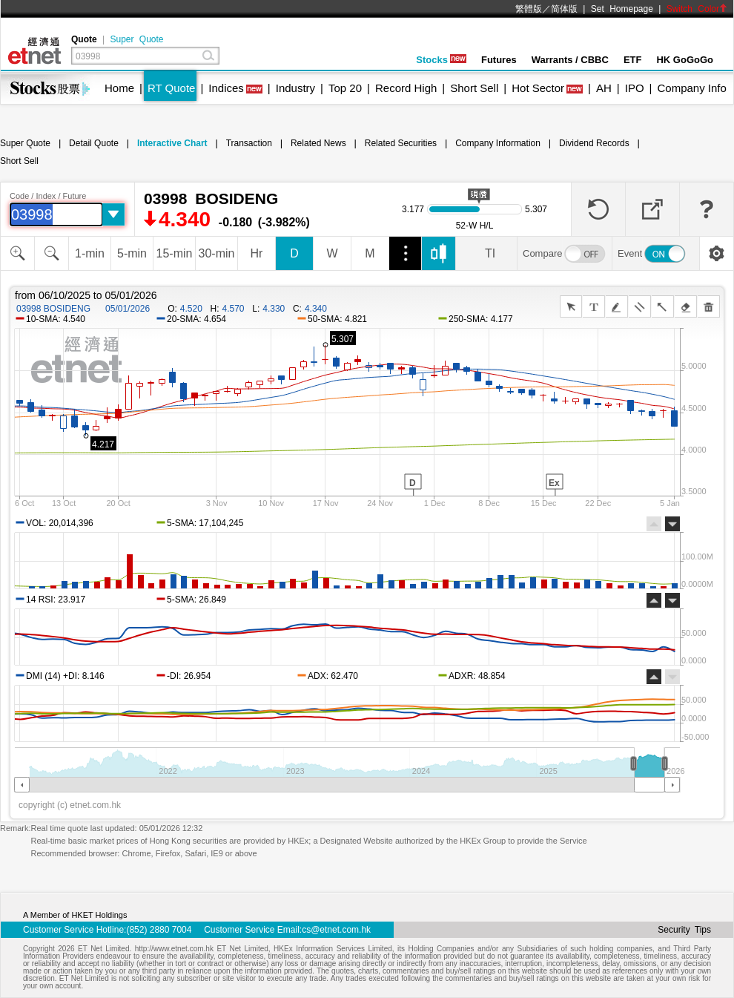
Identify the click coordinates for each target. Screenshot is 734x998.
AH (604, 88)
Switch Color (697, 9)
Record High (406, 88)
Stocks (441, 59)
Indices (226, 88)
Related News (318, 143)
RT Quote (171, 88)
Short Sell (474, 88)
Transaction (249, 143)
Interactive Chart (172, 143)
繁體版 (528, 9)
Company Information (497, 143)
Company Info (691, 88)
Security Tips (684, 930)
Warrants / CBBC (570, 59)
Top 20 (345, 88)
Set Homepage (622, 9)
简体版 (564, 9)
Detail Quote (94, 143)
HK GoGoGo (684, 59)
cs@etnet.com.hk (336, 930)
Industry (295, 88)
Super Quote (136, 39)
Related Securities (401, 143)
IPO (634, 88)
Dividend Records (594, 143)
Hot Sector (538, 88)
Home (119, 88)
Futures (499, 59)
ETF (633, 59)
